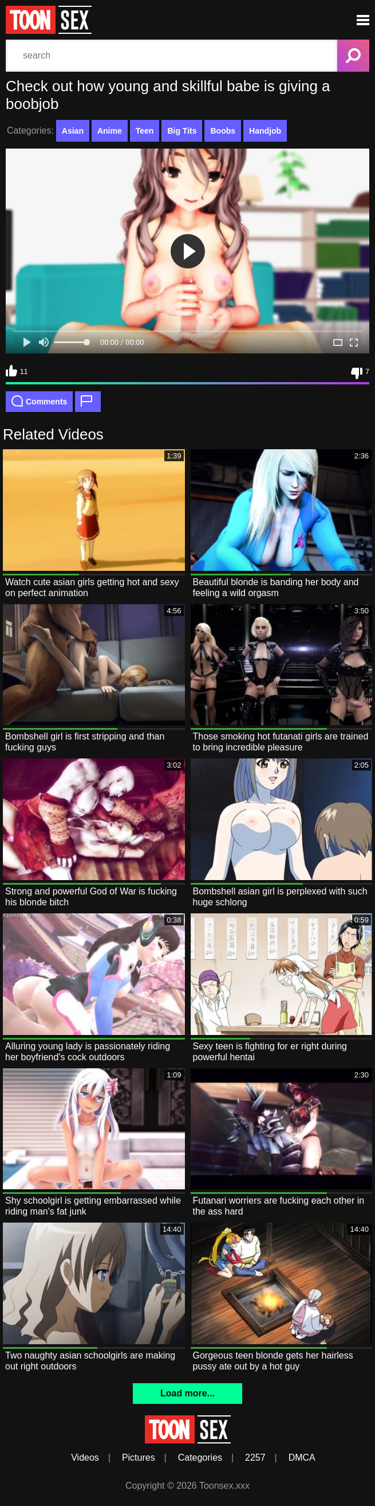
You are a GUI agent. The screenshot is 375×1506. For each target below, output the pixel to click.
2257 (255, 1457)
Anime (109, 130)
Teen (145, 130)
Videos (85, 1457)
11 (16, 370)
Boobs (222, 130)
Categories (200, 1457)
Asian (73, 130)
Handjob (265, 130)
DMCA (302, 1457)
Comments (39, 401)
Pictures (138, 1457)
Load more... (187, 1393)
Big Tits (181, 130)
